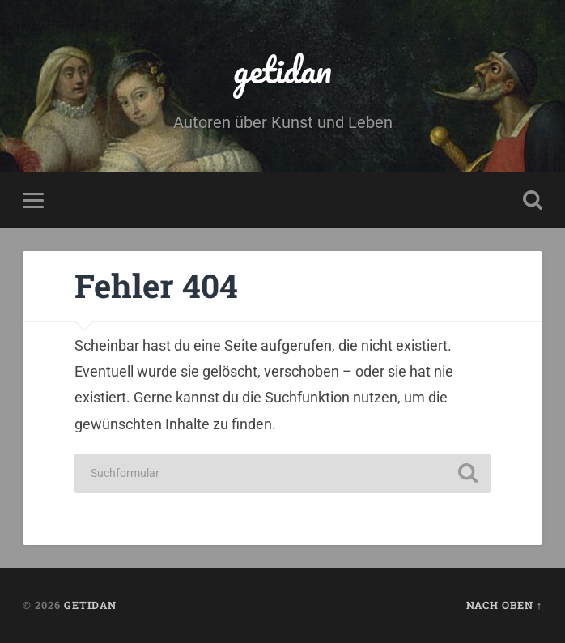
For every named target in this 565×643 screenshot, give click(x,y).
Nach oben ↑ (504, 604)
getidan (282, 69)
